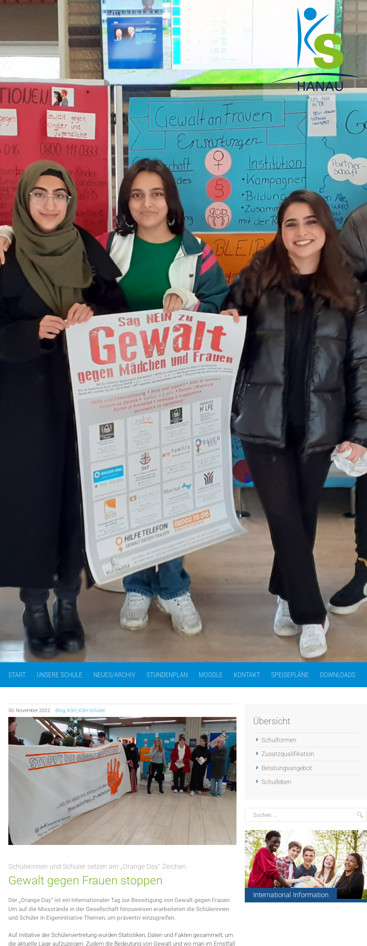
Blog (60, 710)
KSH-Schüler (92, 710)
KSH (72, 710)
